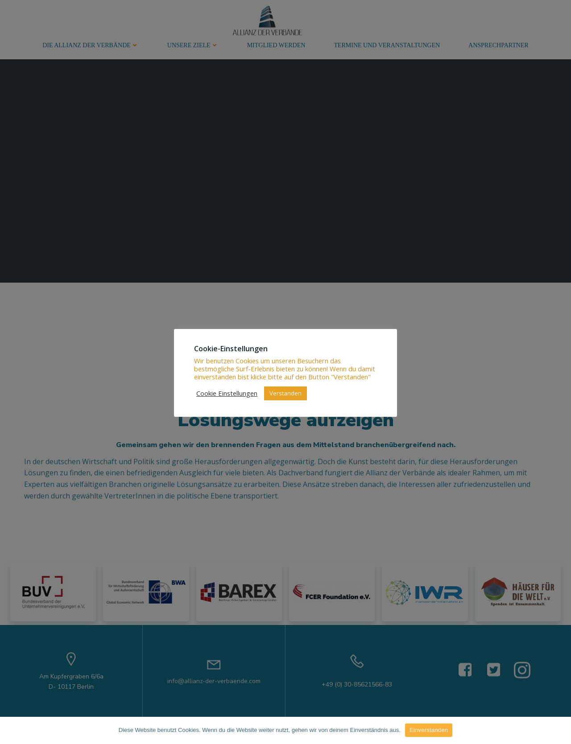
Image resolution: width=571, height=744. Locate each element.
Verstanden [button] (285, 393)
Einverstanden (429, 730)
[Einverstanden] (559, 730)
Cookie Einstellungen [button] (226, 393)
